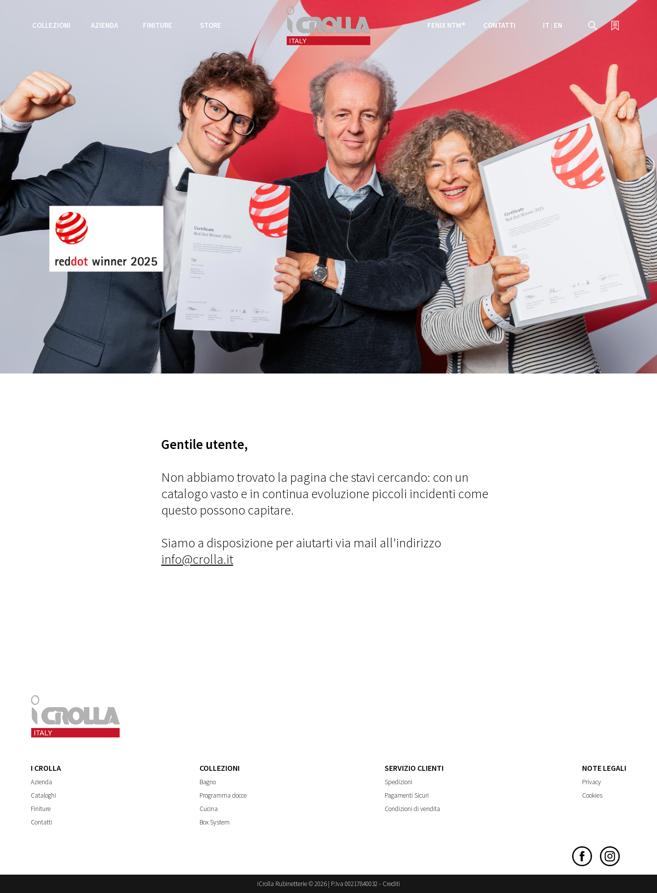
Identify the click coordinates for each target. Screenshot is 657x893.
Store (210, 25)
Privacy (591, 782)
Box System (214, 822)
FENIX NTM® (446, 25)
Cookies (592, 795)
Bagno (207, 782)
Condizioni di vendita (412, 809)
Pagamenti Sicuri (407, 795)
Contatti (499, 25)
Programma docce (223, 795)
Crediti (391, 884)
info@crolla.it (197, 559)
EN (558, 25)
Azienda (41, 782)
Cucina (208, 809)
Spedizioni (398, 782)
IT (546, 25)
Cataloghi (43, 795)
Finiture (157, 25)
